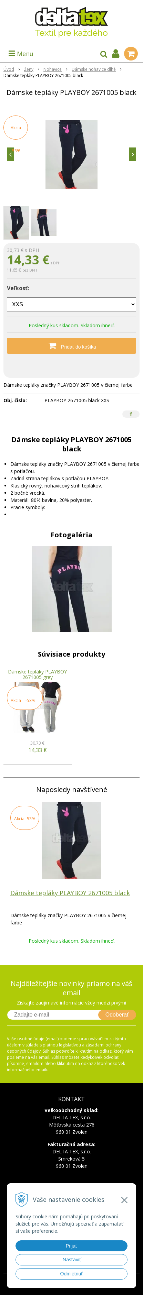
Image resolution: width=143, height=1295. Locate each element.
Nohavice (52, 69)
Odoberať (117, 1015)
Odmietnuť (71, 1273)
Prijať (71, 1246)
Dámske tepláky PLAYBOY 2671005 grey (37, 674)
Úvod (8, 69)
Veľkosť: (18, 288)
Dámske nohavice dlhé (94, 69)
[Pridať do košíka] (71, 346)
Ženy (28, 69)
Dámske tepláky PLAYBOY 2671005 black (70, 893)
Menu (21, 54)
